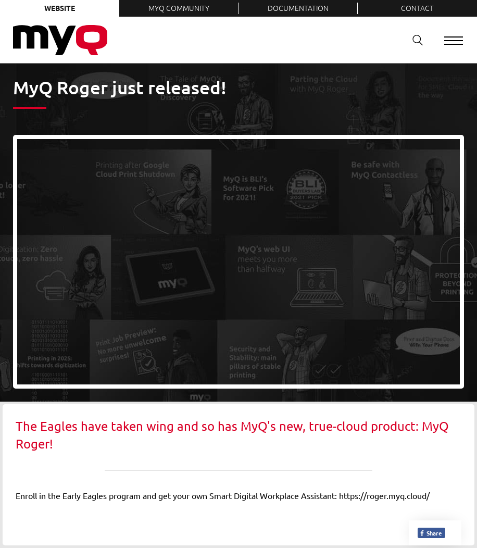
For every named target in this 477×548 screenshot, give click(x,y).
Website (59, 8)
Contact (417, 8)
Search (414, 39)
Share (430, 533)
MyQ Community (178, 8)
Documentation (298, 8)
